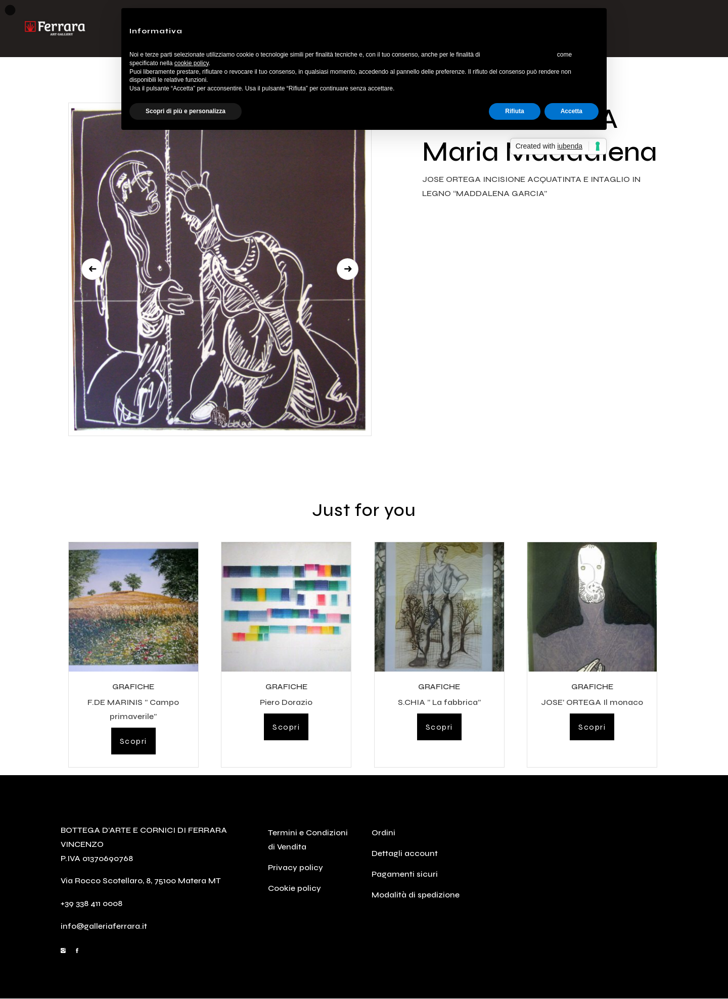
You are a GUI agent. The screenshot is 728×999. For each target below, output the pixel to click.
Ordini (383, 832)
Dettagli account (405, 853)
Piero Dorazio (286, 702)
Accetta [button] (571, 111)
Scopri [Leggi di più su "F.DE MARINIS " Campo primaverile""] (133, 741)
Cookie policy (294, 888)
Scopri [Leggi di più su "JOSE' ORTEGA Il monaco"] (592, 727)
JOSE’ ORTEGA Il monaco (592, 702)
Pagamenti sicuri (405, 874)
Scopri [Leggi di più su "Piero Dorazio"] (286, 727)
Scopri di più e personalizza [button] (185, 111)
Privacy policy (295, 867)
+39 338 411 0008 (91, 903)
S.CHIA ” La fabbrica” (439, 702)
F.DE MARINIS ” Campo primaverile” (133, 709)
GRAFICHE (133, 686)
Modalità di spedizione (416, 894)
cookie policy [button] (191, 63)
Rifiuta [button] (514, 111)
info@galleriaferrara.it (104, 926)
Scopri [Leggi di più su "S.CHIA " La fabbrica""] (439, 727)
